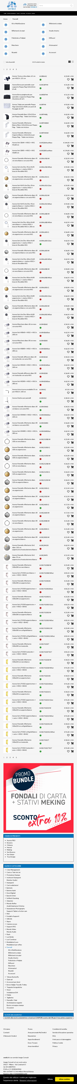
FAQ (54, 1036)
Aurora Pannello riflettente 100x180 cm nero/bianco (21, 566)
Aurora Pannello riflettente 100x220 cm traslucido (21, 741)
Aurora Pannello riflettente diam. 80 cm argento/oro (24, 530)
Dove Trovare (32, 1043)
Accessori (52, 52)
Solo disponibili (10, 62)
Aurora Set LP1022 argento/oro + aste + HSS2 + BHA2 (24, 701)
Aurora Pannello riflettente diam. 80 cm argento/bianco (24, 538)
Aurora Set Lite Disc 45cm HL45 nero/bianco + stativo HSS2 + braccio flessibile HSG (23, 169)
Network (23, 13)
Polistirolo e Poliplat (19, 38)
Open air (10, 979)
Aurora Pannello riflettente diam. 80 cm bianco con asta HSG (24, 424)
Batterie (9, 888)
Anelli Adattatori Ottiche (15, 906)
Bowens (10, 843)
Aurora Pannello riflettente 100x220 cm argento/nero (21, 677)
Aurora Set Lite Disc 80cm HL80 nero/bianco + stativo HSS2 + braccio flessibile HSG (23, 280)
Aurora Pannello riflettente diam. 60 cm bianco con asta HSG (24, 408)
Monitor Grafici (12, 880)
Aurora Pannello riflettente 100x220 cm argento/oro (21, 693)
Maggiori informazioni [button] (28, 1080)
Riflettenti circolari (18, 31)
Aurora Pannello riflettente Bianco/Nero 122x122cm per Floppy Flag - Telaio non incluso (24, 125)
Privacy (55, 1046)
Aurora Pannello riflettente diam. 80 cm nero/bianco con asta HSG (24, 270)
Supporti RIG (11, 927)
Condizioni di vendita (59, 1029)
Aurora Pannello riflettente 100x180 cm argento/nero (21, 582)
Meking (9, 850)
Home (5, 13)
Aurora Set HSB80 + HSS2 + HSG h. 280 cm (24, 350)
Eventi (18, 13)
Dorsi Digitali (11, 893)
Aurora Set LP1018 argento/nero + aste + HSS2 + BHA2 (24, 590)
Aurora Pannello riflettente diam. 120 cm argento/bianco (23, 481)
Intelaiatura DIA (12, 992)
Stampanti (10, 883)
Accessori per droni (13, 982)
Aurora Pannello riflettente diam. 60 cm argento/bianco (24, 514)
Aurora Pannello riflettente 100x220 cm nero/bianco (21, 661)
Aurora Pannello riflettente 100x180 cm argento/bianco (22, 613)
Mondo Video (11, 929)
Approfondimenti (11, 13)
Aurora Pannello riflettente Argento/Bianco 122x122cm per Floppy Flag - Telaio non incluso (23, 135)
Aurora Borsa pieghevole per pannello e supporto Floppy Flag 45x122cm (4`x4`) (23, 97)
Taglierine (10, 998)
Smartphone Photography (16, 909)
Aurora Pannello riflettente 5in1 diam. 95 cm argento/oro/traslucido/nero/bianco (24, 557)
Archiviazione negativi (14, 1003)
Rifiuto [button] (50, 1079)
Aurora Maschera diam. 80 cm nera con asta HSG (24, 342)
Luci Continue (11, 939)
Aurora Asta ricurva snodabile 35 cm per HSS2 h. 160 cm (24, 390)
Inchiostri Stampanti (14, 877)
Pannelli (15, 19)
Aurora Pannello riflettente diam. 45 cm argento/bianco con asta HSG (24, 196)
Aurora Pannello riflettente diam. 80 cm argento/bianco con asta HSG (24, 307)
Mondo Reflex (11, 903)
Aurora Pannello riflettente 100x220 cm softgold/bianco (22, 725)
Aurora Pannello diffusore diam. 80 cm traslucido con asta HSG (24, 374)
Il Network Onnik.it (10, 1036)
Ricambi (14, 52)
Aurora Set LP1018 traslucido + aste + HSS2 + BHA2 (23, 653)
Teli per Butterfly (13, 977)
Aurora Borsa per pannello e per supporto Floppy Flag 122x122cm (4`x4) (23, 87)
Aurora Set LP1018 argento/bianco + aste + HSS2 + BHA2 (24, 621)
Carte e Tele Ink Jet (13, 872)
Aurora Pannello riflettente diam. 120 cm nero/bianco (23, 465)
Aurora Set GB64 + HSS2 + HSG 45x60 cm (23, 144)
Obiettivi (10, 901)
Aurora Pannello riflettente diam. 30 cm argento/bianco (24, 497)
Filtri (8, 914)
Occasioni (28, 13)
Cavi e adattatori (12, 885)
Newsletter (32, 1036)
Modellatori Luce (12, 942)
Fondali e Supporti (13, 916)
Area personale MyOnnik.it (37, 1032)
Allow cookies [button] (64, 1079)
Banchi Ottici (11, 896)
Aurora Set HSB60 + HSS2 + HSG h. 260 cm (24, 333)
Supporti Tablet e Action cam (17, 911)
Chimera (10, 845)
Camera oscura (12, 924)
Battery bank (11, 890)
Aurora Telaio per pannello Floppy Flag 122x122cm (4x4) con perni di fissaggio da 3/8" (24, 106)
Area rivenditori (33, 1046)
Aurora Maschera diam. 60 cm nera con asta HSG (24, 325)
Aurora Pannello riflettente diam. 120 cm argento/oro (23, 473)
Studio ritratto (54, 31)
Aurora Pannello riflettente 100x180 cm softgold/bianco (22, 629)
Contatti (6, 1032)
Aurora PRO (11, 840)
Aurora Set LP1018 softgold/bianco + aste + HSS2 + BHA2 (24, 637)
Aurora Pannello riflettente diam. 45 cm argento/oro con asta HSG (24, 178)
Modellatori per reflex (14, 945)
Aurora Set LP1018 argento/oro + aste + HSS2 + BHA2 (24, 606)
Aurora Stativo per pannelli (21, 398)
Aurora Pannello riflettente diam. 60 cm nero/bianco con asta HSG (24, 215)
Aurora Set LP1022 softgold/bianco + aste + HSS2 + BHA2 (24, 733)
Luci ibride (10, 937)
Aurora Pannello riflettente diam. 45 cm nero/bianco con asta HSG (24, 159)
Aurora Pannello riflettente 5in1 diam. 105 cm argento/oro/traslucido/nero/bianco (24, 547)
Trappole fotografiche (14, 987)
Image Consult (23, 1057)
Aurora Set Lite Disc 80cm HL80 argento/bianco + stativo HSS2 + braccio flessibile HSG (23, 316)
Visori (9, 990)
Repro (9, 921)
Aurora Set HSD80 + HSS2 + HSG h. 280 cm (24, 382)
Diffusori (52, 38)
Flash (8, 934)
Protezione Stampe (13, 875)
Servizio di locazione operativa (62, 1032)
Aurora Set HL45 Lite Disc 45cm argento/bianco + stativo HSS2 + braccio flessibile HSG (23, 206)
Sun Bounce (11, 852)
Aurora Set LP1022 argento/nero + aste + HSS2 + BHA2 (24, 685)
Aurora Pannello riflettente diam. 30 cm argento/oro (24, 489)
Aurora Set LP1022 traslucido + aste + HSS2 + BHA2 (23, 749)
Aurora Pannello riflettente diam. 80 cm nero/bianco (24, 522)
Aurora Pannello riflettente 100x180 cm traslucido (21, 645)
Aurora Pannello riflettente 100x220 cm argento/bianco (22, 709)
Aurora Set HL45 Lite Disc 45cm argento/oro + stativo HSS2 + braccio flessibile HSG (23, 187)
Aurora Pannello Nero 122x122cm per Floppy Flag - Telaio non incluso (24, 115)
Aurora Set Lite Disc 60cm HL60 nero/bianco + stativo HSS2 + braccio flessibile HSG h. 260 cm (23, 224)
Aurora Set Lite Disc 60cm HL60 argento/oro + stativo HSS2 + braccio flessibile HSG (23, 243)
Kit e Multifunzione (18, 23)
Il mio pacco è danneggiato (61, 1039)
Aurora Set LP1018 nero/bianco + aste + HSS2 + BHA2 (24, 574)
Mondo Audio (11, 932)
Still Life (9, 919)
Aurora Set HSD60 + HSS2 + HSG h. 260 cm (24, 366)
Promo (33, 13)
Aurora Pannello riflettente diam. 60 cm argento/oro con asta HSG (24, 233)
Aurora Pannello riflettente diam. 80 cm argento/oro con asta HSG (24, 288)
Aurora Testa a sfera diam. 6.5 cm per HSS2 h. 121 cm (23, 77)
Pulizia (9, 995)
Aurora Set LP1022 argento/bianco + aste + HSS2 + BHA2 (24, 717)
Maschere (15, 45)
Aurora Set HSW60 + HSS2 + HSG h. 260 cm (25, 416)
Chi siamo (6, 1029)
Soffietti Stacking (13, 898)
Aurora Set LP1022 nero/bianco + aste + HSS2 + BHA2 (24, 669)
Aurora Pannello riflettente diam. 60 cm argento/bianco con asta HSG (24, 252)
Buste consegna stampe (15, 1005)
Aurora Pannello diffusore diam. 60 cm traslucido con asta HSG (24, 358)
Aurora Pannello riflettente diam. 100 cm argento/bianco (23, 457)
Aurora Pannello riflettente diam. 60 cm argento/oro (24, 505)
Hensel (9, 847)
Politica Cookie (57, 1043)
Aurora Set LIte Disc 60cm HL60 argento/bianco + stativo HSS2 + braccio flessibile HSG (23, 261)
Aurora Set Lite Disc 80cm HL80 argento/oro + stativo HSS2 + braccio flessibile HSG (23, 298)
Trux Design (11, 857)
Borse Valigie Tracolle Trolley (17, 985)
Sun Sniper (10, 854)
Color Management (13, 870)
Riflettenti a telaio (55, 23)
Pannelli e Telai (12, 1000)
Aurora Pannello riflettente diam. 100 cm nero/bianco (23, 440)
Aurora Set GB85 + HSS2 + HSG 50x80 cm (23, 151)
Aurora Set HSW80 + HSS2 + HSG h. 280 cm (25, 432)
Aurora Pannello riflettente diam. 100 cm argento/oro (23, 448)
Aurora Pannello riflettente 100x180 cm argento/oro (21, 598)
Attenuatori (53, 45)
